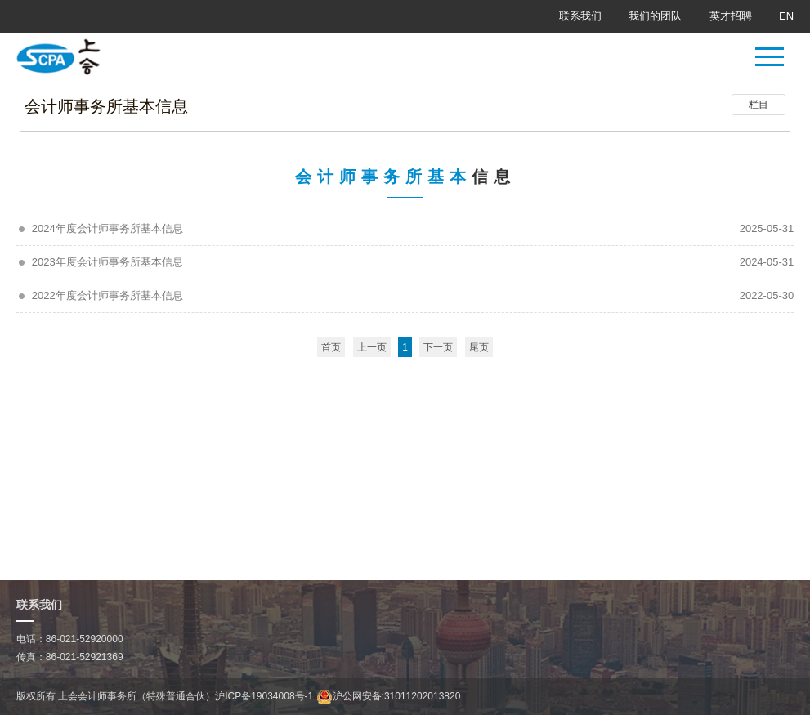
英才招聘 (730, 16)
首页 (331, 347)
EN (786, 16)
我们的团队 (655, 16)
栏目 (758, 104)
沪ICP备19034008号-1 (264, 696)
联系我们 (580, 16)
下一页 (438, 347)
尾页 (479, 347)
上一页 (372, 347)
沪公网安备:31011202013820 (388, 696)
